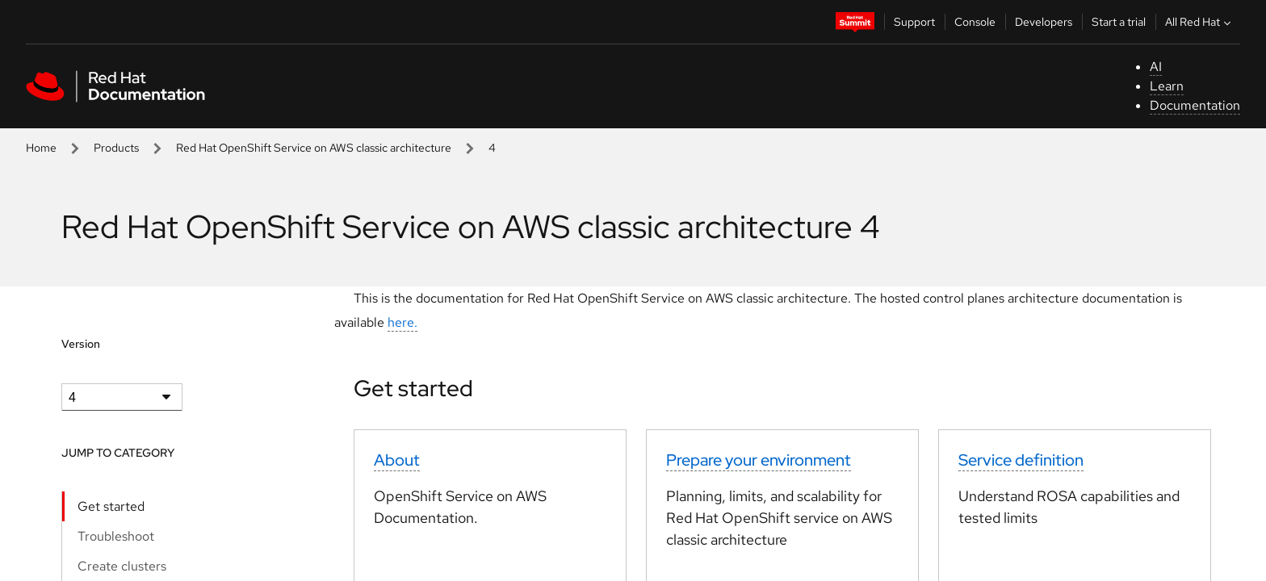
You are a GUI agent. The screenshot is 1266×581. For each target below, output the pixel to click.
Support (914, 22)
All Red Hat (1200, 22)
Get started (111, 506)
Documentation (1195, 105)
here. (402, 322)
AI (1156, 66)
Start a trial (1119, 22)
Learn (1167, 85)
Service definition (1021, 459)
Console (975, 22)
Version (80, 343)
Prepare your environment (758, 459)
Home (41, 147)
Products (116, 147)
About (397, 459)
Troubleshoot (116, 536)
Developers (1043, 22)
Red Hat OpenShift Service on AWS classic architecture (313, 147)
